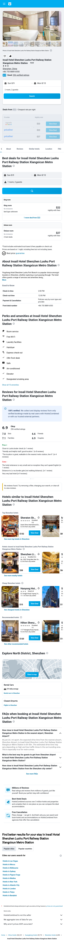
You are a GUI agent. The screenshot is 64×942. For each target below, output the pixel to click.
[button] (4, 4)
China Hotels (12, 935)
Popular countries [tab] (25, 849)
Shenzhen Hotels (50, 935)
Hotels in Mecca (9, 864)
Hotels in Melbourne (10, 868)
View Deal (34, 533)
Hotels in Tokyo (9, 892)
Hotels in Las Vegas (10, 861)
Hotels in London (9, 889)
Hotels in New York (10, 882)
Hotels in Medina (9, 878)
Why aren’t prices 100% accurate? (33, 924)
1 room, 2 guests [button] (11, 89)
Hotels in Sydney (9, 871)
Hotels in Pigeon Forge (11, 875)
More (4, 280)
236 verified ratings (21, 75)
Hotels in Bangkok (10, 895)
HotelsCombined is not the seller (33, 915)
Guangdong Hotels (31, 935)
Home (3, 935)
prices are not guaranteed (54, 906)
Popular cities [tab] (9, 849)
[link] (16, 539)
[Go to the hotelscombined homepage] (17, 4)
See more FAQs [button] (32, 774)
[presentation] (51, 50)
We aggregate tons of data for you (33, 919)
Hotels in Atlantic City (11, 885)
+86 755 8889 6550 (11, 72)
